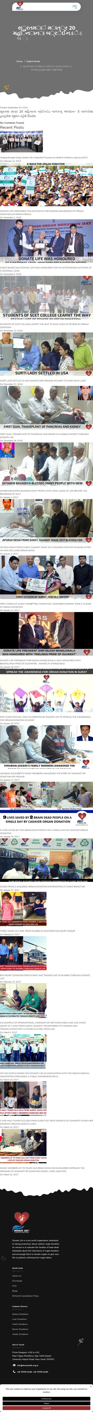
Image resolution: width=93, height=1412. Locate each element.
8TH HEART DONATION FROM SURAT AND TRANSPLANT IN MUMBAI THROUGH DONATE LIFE (45, 977)
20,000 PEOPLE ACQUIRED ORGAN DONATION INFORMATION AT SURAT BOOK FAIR (42, 886)
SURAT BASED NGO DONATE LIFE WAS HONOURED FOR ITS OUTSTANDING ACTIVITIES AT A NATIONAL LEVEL (46, 269)
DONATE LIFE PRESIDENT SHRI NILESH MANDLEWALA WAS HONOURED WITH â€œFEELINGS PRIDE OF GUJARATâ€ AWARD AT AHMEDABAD (40, 662)
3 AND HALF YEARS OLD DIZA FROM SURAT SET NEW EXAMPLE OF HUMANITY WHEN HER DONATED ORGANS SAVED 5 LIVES (46, 1122)
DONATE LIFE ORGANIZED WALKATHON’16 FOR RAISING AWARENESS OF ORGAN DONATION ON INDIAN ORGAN (41, 213)
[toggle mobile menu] (74, 6)
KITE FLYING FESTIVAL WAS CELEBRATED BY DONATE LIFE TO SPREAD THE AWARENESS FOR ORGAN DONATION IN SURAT (45, 719)
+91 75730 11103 (40, 1372)
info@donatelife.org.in (27, 1365)
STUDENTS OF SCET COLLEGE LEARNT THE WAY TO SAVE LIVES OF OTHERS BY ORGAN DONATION (44, 326)
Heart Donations (20, 1324)
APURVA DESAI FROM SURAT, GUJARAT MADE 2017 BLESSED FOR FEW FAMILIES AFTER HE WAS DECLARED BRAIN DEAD (45, 549)
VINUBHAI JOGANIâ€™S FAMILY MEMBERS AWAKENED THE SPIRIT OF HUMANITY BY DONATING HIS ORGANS (43, 775)
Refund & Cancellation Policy (25, 1295)
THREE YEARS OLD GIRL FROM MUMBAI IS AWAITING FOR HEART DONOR (37, 931)
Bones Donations (20, 1329)
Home (19, 61)
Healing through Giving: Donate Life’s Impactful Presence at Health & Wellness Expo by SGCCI (44, 157)
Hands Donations (20, 1334)
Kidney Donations (20, 1314)
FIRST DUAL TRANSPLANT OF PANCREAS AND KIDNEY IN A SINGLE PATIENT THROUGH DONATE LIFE (44, 436)
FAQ (14, 1285)
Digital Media (33, 61)
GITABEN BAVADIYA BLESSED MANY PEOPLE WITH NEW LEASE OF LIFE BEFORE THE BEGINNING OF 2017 (43, 492)
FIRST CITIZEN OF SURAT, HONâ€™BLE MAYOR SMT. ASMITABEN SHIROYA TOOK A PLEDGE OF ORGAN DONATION (45, 605)
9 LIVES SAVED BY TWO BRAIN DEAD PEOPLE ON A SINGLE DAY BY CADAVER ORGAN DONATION (44, 832)
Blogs (15, 1290)
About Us (16, 1275)
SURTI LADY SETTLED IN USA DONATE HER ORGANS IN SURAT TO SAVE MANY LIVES (43, 380)
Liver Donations (19, 1319)
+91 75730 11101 (24, 1372)
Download (17, 1280)
